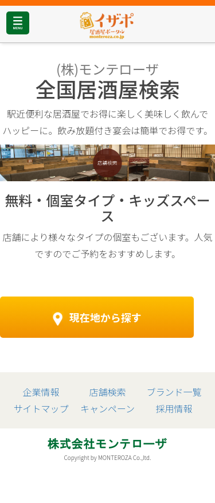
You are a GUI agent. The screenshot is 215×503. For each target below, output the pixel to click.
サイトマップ (40, 408)
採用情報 (174, 408)
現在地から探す (97, 318)
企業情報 (40, 392)
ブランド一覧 (174, 392)
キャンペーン (107, 408)
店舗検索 (107, 392)
